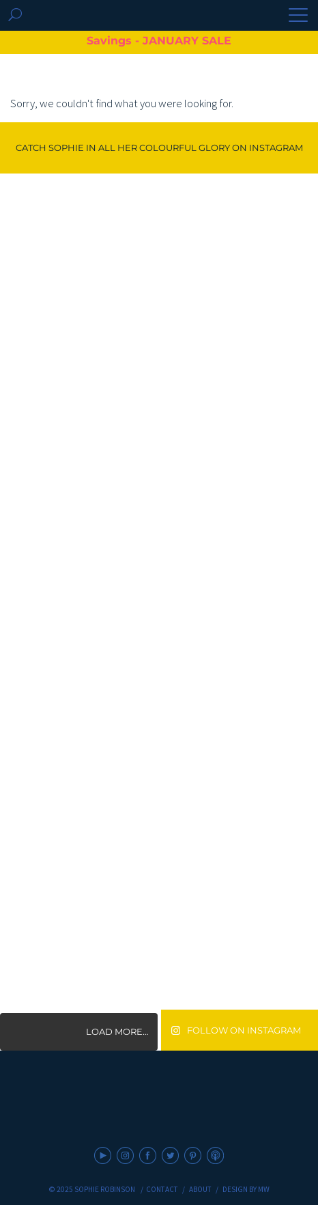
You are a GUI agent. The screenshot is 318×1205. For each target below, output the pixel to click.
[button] (298, 16)
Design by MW (246, 1189)
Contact (162, 1189)
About (200, 1189)
